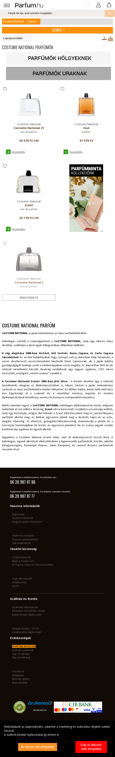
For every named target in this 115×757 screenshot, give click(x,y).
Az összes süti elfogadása (37, 747)
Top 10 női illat (20, 653)
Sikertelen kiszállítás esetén (28, 610)
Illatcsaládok (19, 682)
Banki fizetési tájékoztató (27, 614)
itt (45, 735)
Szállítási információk (25, 607)
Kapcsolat (18, 514)
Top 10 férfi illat (21, 657)
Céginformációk (21, 557)
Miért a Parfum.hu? (23, 561)
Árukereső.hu (39, 710)
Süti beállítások (21, 543)
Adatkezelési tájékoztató (26, 632)
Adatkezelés (19, 582)
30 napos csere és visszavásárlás (32, 564)
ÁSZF (15, 586)
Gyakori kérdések (22, 517)
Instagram (18, 675)
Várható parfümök (23, 650)
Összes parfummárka (25, 539)
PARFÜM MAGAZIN (24, 646)
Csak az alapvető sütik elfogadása (91, 747)
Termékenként (110, 38)
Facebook (18, 671)
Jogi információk (22, 578)
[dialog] (57, 739)
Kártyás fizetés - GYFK (25, 628)
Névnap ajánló (21, 678)
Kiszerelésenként (104, 39)
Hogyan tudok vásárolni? (27, 521)
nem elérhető (29, 297)
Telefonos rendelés (23, 535)
